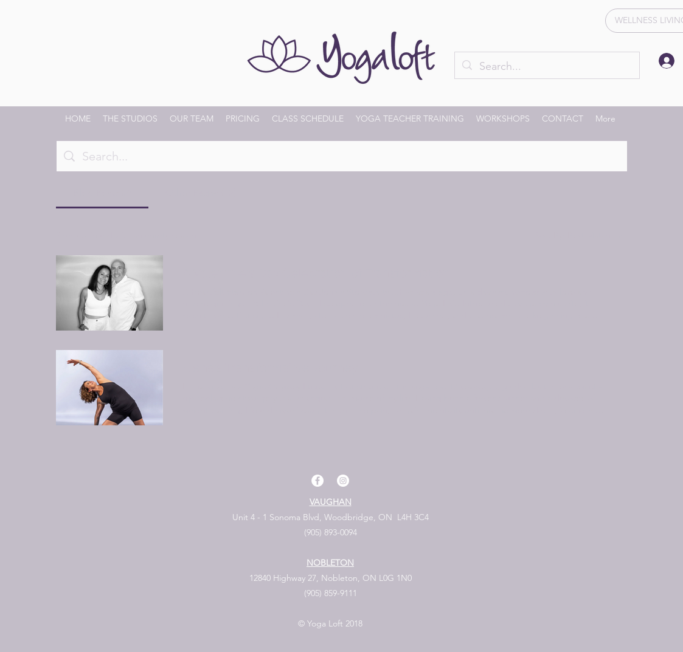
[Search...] (546, 66)
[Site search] (351, 156)
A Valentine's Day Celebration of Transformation (316, 273)
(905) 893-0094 (330, 532)
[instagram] (343, 481)
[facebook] (317, 481)
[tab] (102, 192)
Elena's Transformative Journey (270, 367)
